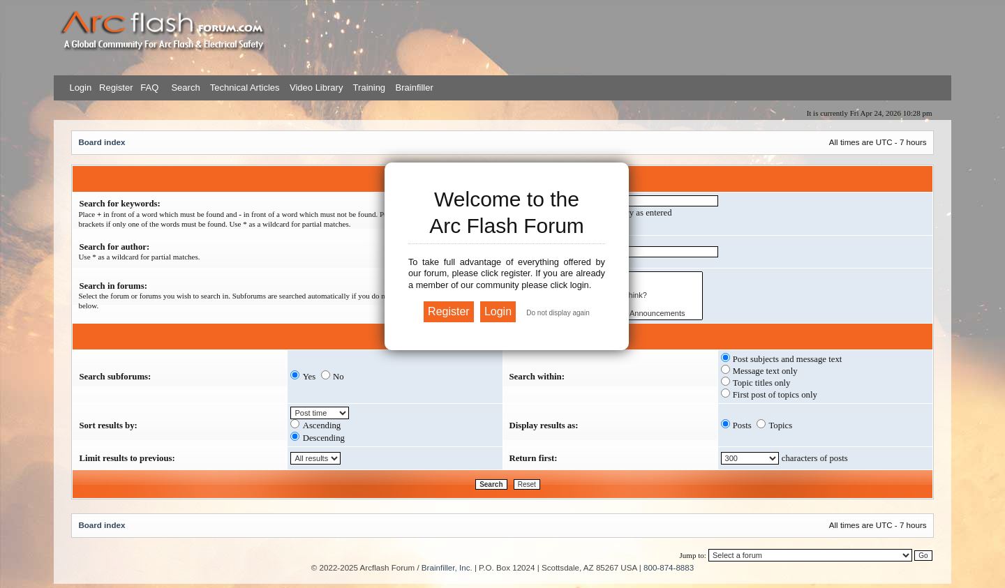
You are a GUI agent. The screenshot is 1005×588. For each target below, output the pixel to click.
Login (80, 87)
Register (114, 87)
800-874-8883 (668, 567)
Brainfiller (414, 87)
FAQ (148, 87)
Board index (101, 141)
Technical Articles (245, 87)
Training (369, 87)
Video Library (316, 87)
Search (184, 87)
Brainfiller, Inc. (447, 567)
